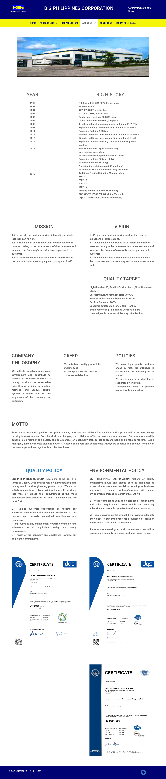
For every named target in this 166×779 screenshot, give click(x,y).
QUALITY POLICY (44, 470)
